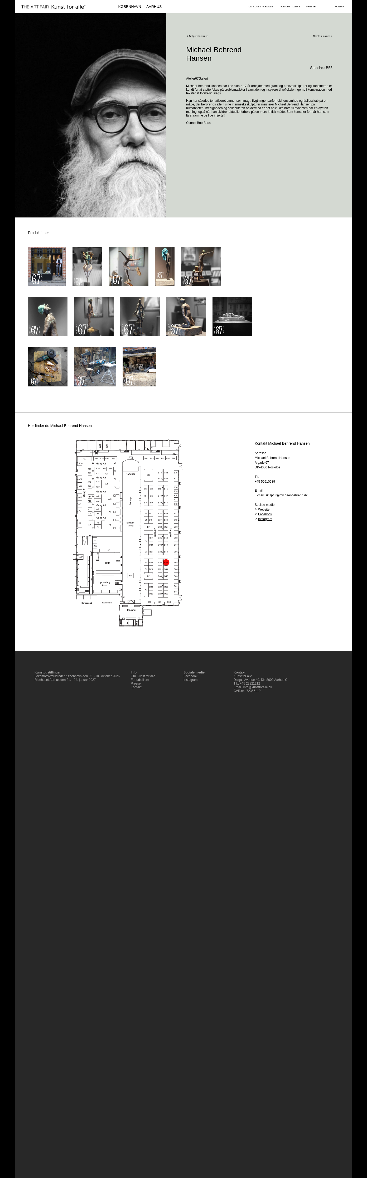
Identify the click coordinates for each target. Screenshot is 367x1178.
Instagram (265, 519)
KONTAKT (340, 6)
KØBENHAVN (129, 6)
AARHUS (154, 6)
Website (263, 509)
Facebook (265, 514)
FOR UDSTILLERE (290, 6)
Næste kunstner (321, 36)
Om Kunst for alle (143, 676)
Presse (136, 683)
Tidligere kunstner (198, 36)
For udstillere (140, 680)
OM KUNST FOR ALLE (261, 6)
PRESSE (311, 6)
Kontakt (136, 687)
